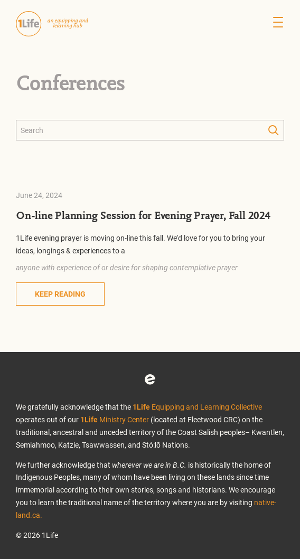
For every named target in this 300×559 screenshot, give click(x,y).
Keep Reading (60, 294)
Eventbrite (150, 379)
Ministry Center (114, 419)
